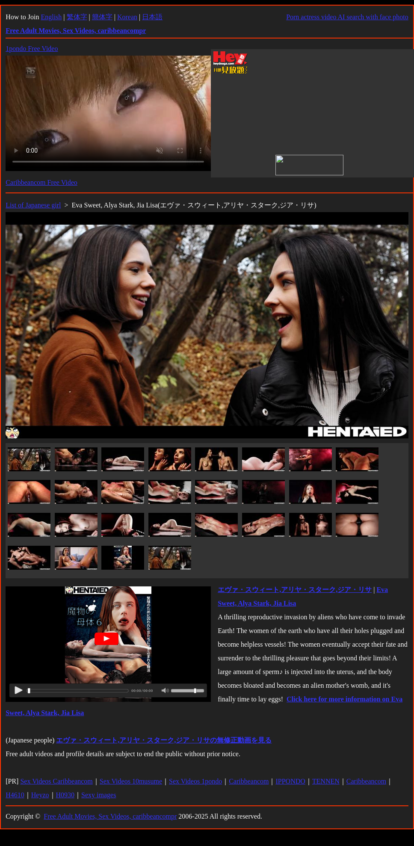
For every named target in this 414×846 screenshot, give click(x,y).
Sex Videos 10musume (131, 781)
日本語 (152, 17)
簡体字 (102, 17)
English (51, 17)
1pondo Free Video (32, 48)
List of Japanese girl (33, 205)
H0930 (65, 795)
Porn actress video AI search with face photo (347, 17)
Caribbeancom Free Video (41, 182)
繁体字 (77, 17)
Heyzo (40, 795)
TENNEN (326, 781)
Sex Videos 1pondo (195, 781)
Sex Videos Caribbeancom (56, 781)
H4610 (15, 795)
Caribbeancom (249, 781)
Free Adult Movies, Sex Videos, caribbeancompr (110, 816)
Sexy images (98, 795)
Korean (127, 17)
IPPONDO (290, 781)
